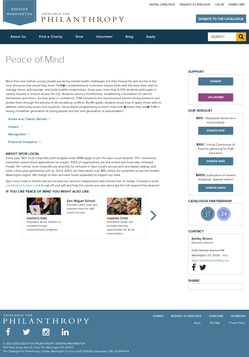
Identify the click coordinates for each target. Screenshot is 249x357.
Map (225, 255)
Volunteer (215, 97)
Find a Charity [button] (51, 37)
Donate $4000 (216, 187)
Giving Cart (236, 4)
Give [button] (79, 37)
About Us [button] (18, 37)
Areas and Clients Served (27, 119)
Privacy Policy (237, 322)
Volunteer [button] (104, 37)
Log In (219, 4)
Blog (129, 37)
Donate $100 (216, 130)
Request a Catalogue (195, 4)
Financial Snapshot (22, 142)
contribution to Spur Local (23, 185)
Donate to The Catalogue (221, 19)
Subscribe (216, 316)
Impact (13, 127)
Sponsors (238, 316)
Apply (151, 37)
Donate (215, 81)
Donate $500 (216, 161)
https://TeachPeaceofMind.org (214, 261)
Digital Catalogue (162, 4)
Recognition (17, 134)
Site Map (215, 322)
